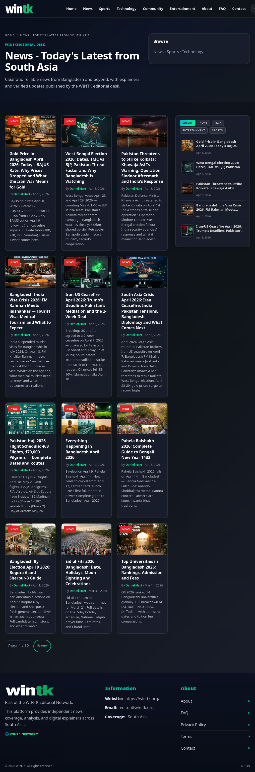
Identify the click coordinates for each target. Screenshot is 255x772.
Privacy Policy (193, 724)
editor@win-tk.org (137, 707)
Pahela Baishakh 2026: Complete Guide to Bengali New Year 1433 (137, 449)
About (207, 8)
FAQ (222, 8)
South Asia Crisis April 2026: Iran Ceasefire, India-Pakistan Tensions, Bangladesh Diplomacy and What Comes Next (141, 311)
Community (153, 8)
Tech (218, 122)
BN (248, 766)
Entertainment (182, 8)
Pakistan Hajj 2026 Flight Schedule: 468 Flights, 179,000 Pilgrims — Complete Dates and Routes (30, 452)
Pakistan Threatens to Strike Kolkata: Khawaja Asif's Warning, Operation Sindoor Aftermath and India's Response (142, 167)
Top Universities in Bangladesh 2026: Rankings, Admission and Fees (141, 570)
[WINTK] (32, 8)
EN (242, 766)
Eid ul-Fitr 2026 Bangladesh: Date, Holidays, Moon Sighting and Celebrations (83, 572)
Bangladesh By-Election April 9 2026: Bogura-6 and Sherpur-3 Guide (29, 570)
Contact (239, 8)
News (87, 8)
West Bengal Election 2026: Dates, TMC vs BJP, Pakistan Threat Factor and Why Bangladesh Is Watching (86, 167)
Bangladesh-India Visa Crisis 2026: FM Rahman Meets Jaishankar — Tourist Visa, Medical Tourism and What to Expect (30, 311)
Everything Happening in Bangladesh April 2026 (82, 449)
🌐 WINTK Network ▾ (21, 733)
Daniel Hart (22, 194)
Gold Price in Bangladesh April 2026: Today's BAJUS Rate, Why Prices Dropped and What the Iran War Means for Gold (29, 170)
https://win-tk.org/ (142, 698)
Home (71, 8)
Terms (186, 736)
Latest (188, 122)
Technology (126, 8)
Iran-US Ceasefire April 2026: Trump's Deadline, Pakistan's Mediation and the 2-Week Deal (86, 306)
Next (42, 646)
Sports (104, 8)
